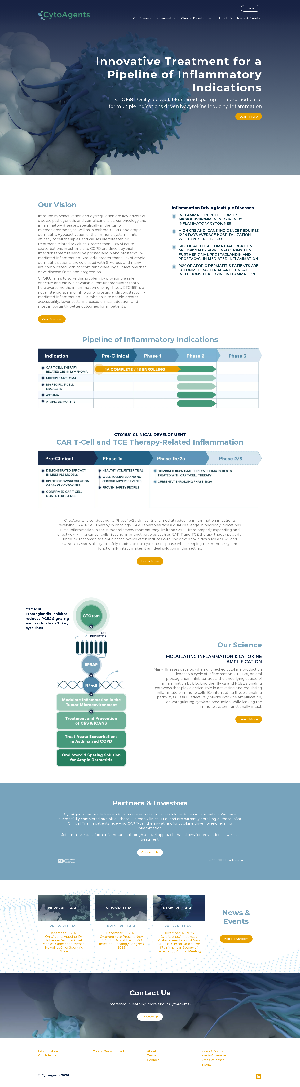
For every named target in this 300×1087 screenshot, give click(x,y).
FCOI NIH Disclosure (225, 860)
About (151, 1051)
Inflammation (166, 18)
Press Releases (212, 1060)
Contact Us (150, 852)
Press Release (64, 926)
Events (206, 1064)
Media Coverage (213, 1055)
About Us (225, 18)
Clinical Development (197, 18)
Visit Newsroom (236, 939)
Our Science (142, 18)
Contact (250, 8)
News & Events (248, 18)
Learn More (249, 116)
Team (151, 1055)
